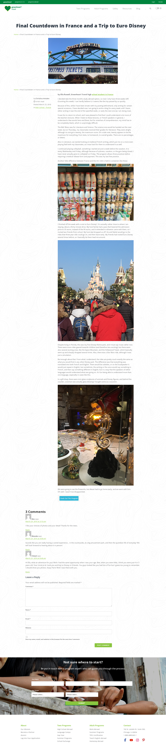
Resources (127, 8)
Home (16, 33)
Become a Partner (27, 732)
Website (28, 630)
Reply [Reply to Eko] (27, 528)
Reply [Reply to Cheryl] (27, 571)
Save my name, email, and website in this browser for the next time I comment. (52, 642)
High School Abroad (65, 729)
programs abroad (33, 2)
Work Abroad (95, 729)
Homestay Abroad (96, 741)
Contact (127, 725)
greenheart (7, 2)
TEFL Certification (96, 735)
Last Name (69, 680)
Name (28, 612)
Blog (138, 8)
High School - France (43, 106)
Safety (115, 8)
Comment (29, 585)
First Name (35, 680)
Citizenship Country (72, 692)
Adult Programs (101, 8)
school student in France (102, 93)
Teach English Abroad (98, 738)
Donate (161, 2)
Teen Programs (83, 8)
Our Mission (25, 729)
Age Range (35, 692)
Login (153, 2)
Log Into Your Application (30, 738)
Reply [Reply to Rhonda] (27, 548)
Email (28, 621)
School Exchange (63, 741)
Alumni (23, 735)
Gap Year (60, 735)
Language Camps (64, 732)
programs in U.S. (20, 2)
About (23, 725)
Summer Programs (64, 738)
